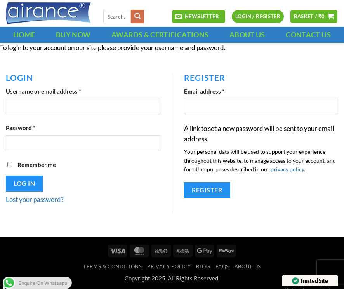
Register (207, 189)
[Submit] (137, 16)
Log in (24, 183)
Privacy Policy (169, 266)
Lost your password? (35, 200)
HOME (24, 34)
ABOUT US (247, 34)
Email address (216, 91)
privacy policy (287, 169)
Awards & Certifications (159, 34)
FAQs (222, 266)
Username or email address (55, 91)
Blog (203, 266)
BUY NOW (73, 34)
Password (32, 127)
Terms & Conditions (112, 266)
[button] (198, 16)
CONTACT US (308, 34)
